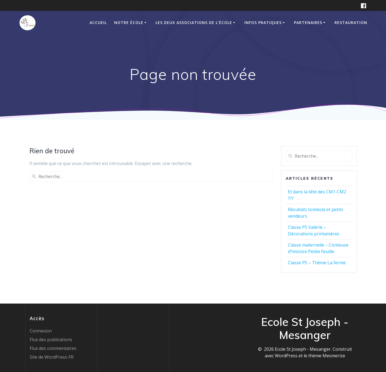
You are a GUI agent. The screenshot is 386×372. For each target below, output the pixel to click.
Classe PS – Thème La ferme (317, 263)
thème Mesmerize (326, 356)
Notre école (128, 22)
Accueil (98, 22)
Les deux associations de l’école (194, 22)
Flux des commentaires (53, 348)
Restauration (351, 22)
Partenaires (308, 22)
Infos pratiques (263, 22)
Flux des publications (51, 340)
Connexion (41, 331)
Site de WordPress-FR (52, 357)
